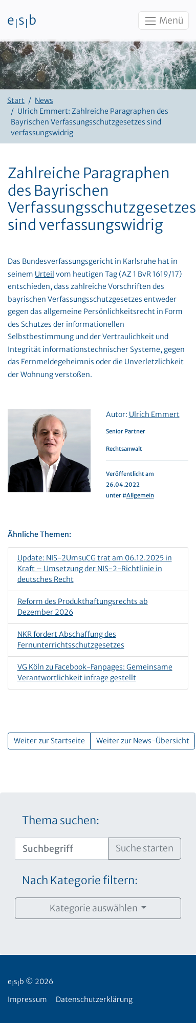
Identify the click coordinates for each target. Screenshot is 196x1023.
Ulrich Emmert (154, 414)
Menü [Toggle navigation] (163, 21)
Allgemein (140, 495)
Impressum (27, 999)
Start (16, 100)
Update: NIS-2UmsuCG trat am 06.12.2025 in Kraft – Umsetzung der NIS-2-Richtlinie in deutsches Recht (94, 568)
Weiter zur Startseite (49, 740)
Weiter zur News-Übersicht (142, 740)
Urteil (44, 274)
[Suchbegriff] (61, 848)
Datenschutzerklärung (94, 999)
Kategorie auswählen (94, 908)
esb (21, 21)
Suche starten (144, 848)
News (44, 100)
